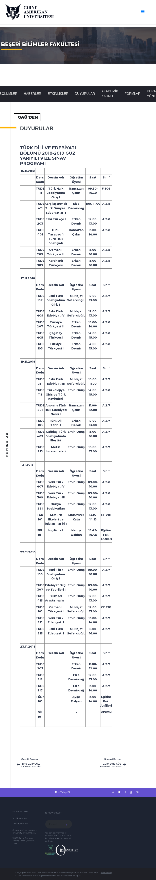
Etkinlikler (58, 93)
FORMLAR (132, 93)
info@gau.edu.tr (20, 818)
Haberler (32, 93)
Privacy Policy (106, 873)
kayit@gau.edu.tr (21, 823)
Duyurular (85, 93)
